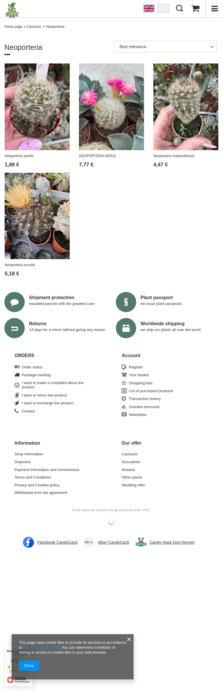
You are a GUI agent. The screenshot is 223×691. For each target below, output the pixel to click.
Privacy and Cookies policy (37, 485)
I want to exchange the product (47, 403)
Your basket (139, 375)
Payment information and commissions (47, 470)
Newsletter (138, 414)
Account (131, 355)
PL (163, 8)
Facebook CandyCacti (57, 542)
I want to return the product (44, 395)
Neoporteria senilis (19, 156)
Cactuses (33, 27)
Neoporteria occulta (20, 265)
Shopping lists (140, 383)
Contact (28, 411)
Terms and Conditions (33, 477)
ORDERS (24, 355)
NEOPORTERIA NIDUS (97, 156)
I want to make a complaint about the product (52, 385)
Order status (32, 367)
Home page (13, 27)
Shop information (29, 454)
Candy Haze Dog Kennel (172, 542)
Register (136, 367)
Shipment (22, 462)
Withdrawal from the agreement (41, 492)
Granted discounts (144, 407)
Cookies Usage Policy (41, 647)
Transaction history (145, 399)
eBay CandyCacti (113, 542)
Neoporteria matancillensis (173, 156)
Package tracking (36, 375)
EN (149, 8)
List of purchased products (151, 391)
